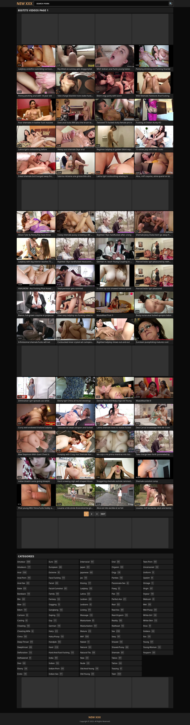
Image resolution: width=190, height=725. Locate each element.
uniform (148, 572)
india (53, 658)
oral (116, 562)
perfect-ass (119, 599)
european (55, 567)
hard (54, 647)
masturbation (88, 626)
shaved (117, 642)
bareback (23, 594)
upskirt (148, 578)
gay (53, 620)
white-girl (150, 615)
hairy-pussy (56, 636)
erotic (22, 674)
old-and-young (89, 668)
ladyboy (86, 588)
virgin (148, 588)
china (22, 636)
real (116, 604)
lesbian (86, 599)
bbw (21, 604)
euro (53, 562)
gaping (54, 615)
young (148, 642)
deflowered (24, 658)
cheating (23, 626)
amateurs (24, 567)
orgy (116, 572)
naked (85, 642)
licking (85, 610)
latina (85, 594)
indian (54, 663)
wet (147, 604)
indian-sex (56, 674)
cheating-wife (25, 631)
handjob (55, 642)
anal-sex (23, 583)
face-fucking (57, 578)
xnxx (147, 626)
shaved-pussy (120, 647)
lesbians (86, 604)
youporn (149, 652)
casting (22, 620)
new (84, 658)
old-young (87, 674)
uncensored (151, 567)
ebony (22, 668)
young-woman (152, 647)
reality (117, 620)
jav (83, 578)
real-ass (118, 610)
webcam (149, 599)
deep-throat (25, 642)
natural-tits (87, 652)
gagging (54, 604)
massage (86, 615)
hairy (53, 631)
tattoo (117, 663)
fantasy (54, 599)
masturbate (87, 620)
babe (22, 588)
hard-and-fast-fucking (61, 652)
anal (22, 572)
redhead (118, 626)
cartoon (22, 615)
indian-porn (56, 668)
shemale (118, 652)
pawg (116, 588)
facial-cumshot (58, 588)
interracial (87, 562)
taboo (117, 658)
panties (117, 578)
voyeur (148, 594)
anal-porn (24, 578)
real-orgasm (120, 615)
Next (103, 514)
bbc (21, 599)
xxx (147, 636)
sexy (116, 636)
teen (116, 674)
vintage (148, 583)
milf (84, 636)
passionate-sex (120, 583)
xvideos (149, 631)
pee (116, 594)
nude (85, 663)
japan (85, 567)
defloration (24, 652)
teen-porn (150, 562)
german (55, 626)
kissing (85, 583)
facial (54, 583)
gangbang (56, 610)
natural (86, 647)
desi (21, 663)
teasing (117, 668)
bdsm (22, 610)
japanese (86, 572)
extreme (54, 572)
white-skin (150, 620)
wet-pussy (150, 610)
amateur (24, 562)
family (54, 594)
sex (116, 631)
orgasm (118, 567)
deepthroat (24, 647)
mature (85, 631)
